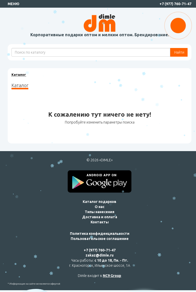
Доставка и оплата (99, 217)
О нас (99, 207)
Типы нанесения (99, 212)
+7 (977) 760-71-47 (175, 4)
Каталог (18, 74)
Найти (179, 52)
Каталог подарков (99, 202)
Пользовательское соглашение (100, 239)
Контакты (100, 222)
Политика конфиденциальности (99, 234)
